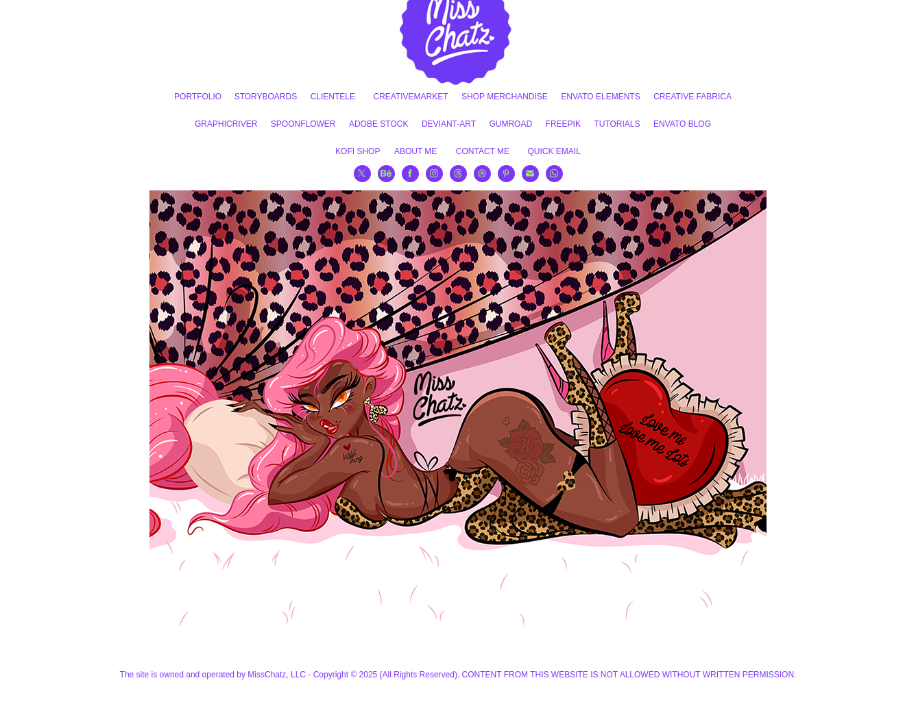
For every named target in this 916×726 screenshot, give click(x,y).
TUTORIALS (617, 124)
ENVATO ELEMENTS (600, 96)
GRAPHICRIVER (226, 124)
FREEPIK (563, 124)
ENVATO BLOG (682, 124)
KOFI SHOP (357, 151)
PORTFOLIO (197, 96)
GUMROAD (510, 124)
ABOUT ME (415, 151)
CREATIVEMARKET (410, 96)
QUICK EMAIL (554, 151)
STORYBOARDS (266, 96)
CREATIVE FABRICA (692, 96)
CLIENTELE (333, 96)
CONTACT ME (482, 151)
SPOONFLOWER (303, 124)
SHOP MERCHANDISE (504, 96)
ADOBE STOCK (378, 124)
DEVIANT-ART (449, 124)
